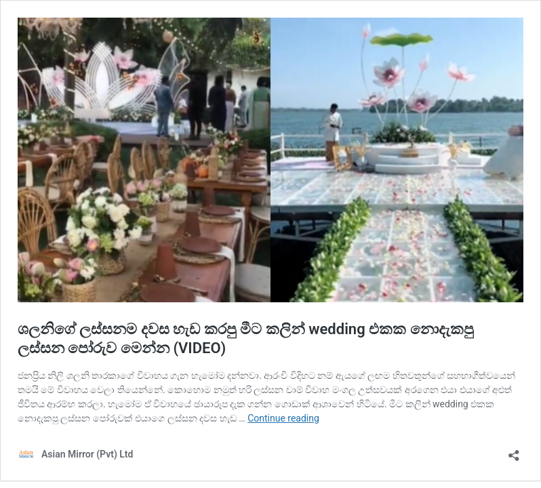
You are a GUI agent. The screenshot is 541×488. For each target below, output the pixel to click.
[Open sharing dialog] (513, 451)
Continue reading (283, 418)
